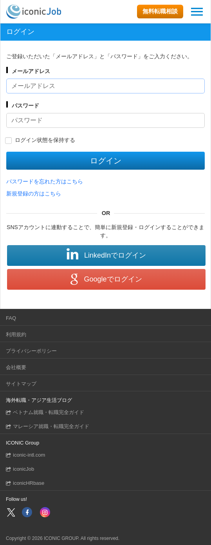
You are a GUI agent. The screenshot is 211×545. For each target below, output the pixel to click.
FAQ (11, 318)
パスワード (25, 105)
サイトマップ (21, 384)
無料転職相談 (160, 11)
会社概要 (16, 367)
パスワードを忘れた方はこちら (44, 181)
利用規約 (16, 334)
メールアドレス (31, 71)
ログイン (105, 160)
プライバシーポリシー (31, 351)
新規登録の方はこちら (33, 193)
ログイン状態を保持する (45, 140)
